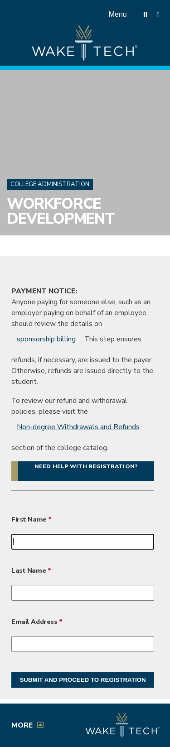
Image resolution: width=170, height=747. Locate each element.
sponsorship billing (46, 339)
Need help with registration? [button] (85, 466)
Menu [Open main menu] (118, 14)
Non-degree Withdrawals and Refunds (78, 427)
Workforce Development (60, 211)
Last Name (28, 570)
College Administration (49, 184)
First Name (29, 519)
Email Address (34, 621)
